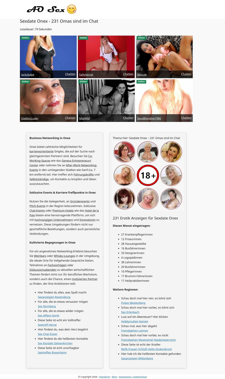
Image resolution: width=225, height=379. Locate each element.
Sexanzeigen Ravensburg (54, 297)
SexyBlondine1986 (149, 118)
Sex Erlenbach (130, 312)
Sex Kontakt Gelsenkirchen (55, 343)
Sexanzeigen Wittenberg (137, 358)
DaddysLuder (29, 118)
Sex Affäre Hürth (48, 315)
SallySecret (86, 74)
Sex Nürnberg (47, 306)
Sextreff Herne (47, 325)
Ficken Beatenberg (133, 303)
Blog (114, 376)
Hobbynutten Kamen (134, 321)
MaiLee (142, 74)
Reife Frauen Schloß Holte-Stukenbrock (146, 349)
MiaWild (84, 118)
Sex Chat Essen (47, 334)
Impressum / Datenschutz (133, 376)
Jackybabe (27, 74)
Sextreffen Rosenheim (52, 352)
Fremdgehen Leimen (134, 330)
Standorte (104, 376)
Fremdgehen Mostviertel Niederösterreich (148, 340)
